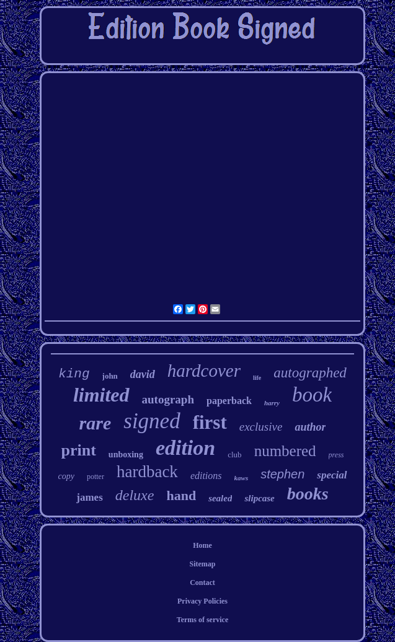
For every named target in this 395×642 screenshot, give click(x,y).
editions (206, 475)
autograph (168, 399)
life (257, 377)
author (310, 427)
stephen (282, 474)
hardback (147, 471)
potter (95, 476)
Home (202, 545)
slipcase (259, 498)
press (336, 455)
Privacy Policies (202, 601)
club (234, 454)
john (110, 375)
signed (151, 421)
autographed (310, 372)
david (142, 374)
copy (66, 476)
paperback (229, 400)
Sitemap (203, 564)
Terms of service (203, 619)
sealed (220, 498)
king (73, 374)
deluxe (134, 495)
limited (101, 395)
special (332, 475)
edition (185, 447)
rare (95, 423)
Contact (202, 582)
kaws (241, 478)
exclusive (261, 426)
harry (272, 403)
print (78, 450)
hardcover (204, 370)
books (308, 493)
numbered (285, 450)
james (89, 497)
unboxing (126, 454)
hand (181, 495)
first (210, 422)
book (312, 395)
